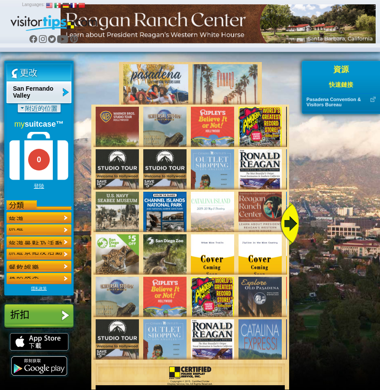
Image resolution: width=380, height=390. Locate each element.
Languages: (33, 4)
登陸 (39, 186)
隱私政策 (39, 288)
